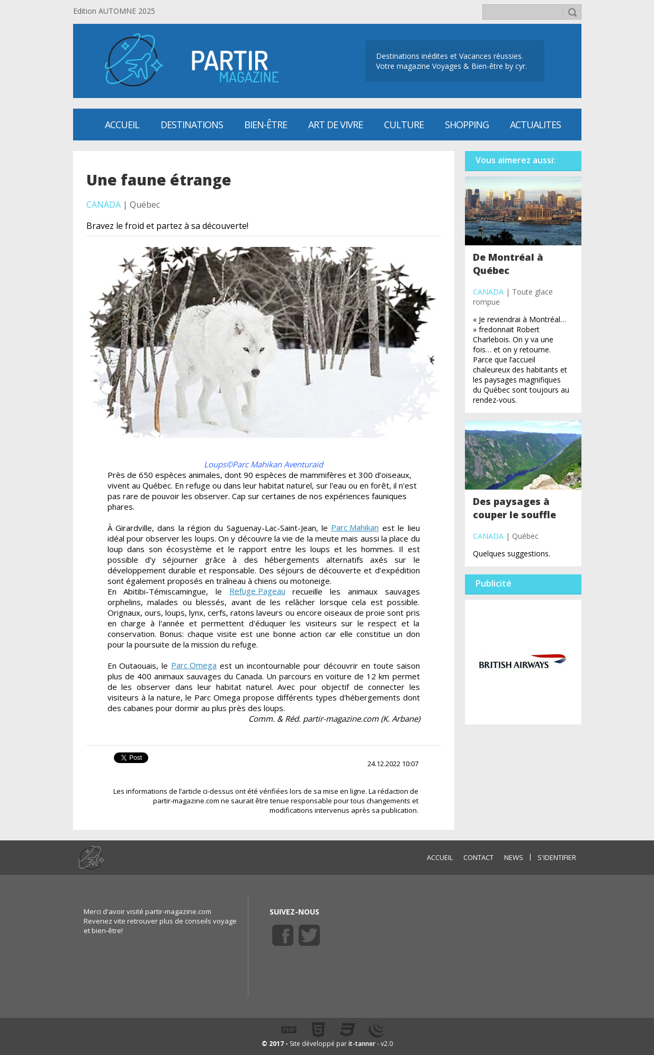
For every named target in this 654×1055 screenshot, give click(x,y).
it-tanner (361, 1043)
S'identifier (556, 857)
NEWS (513, 857)
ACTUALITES (535, 124)
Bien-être (265, 124)
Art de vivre (335, 124)
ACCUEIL (440, 857)
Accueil (122, 124)
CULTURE (404, 124)
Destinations (191, 124)
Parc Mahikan (355, 527)
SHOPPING (467, 124)
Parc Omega (194, 665)
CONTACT (478, 857)
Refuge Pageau (257, 591)
